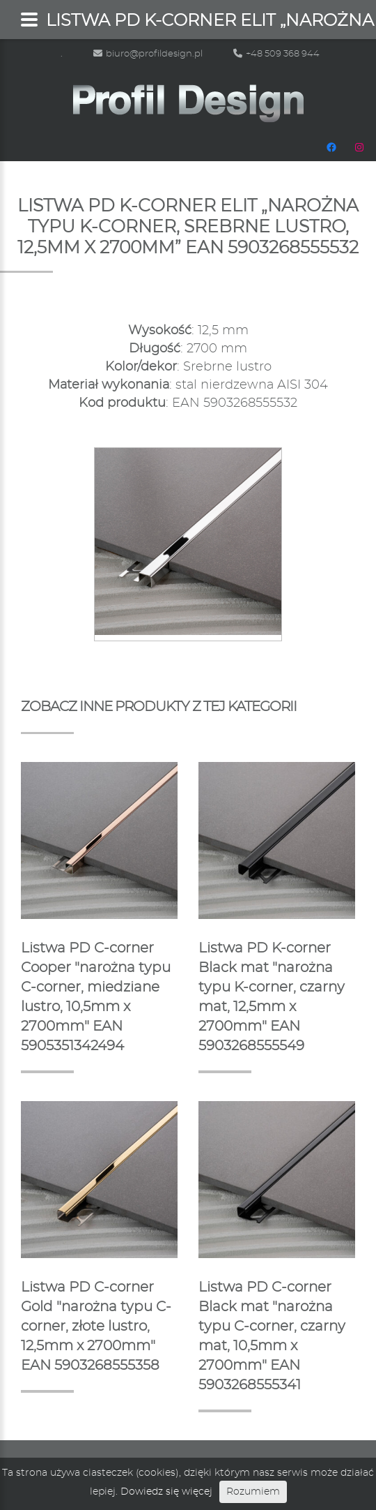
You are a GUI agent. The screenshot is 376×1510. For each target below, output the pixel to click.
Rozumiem (253, 1492)
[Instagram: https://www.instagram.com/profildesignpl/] (359, 147)
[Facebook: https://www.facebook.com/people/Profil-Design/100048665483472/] (331, 147)
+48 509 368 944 (276, 54)
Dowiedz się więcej (166, 1492)
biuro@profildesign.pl (148, 54)
